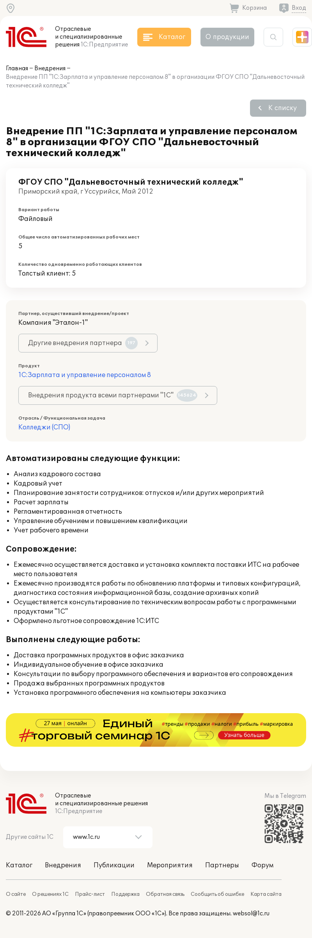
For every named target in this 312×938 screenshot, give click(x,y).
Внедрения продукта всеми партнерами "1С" (112, 395)
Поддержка (125, 894)
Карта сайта (266, 894)
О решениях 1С (50, 894)
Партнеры (222, 865)
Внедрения (50, 68)
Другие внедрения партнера (83, 343)
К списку (282, 108)
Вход (299, 8)
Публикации (114, 865)
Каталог (19, 865)
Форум (262, 865)
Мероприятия (170, 865)
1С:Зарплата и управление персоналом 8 (84, 375)
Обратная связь (165, 894)
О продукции (227, 37)
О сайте (16, 894)
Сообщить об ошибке (217, 894)
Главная (17, 68)
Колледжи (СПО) (44, 427)
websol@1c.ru (251, 913)
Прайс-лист (90, 894)
